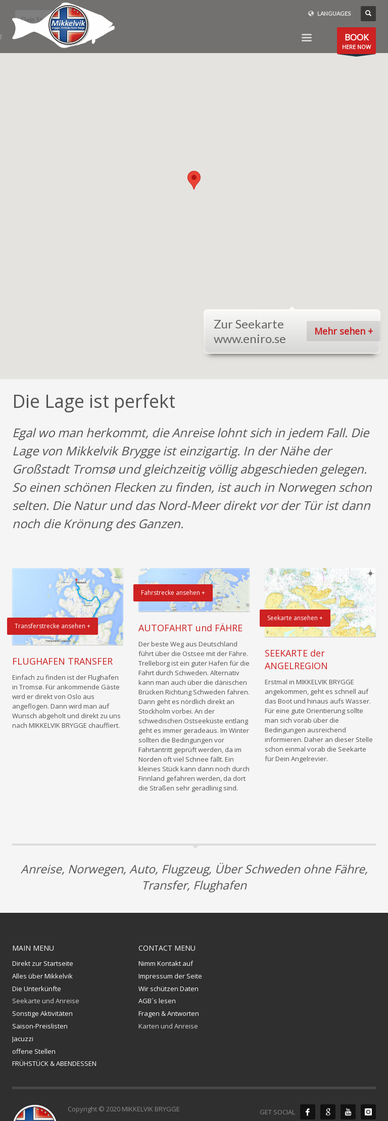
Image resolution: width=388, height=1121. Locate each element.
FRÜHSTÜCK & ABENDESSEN (54, 1063)
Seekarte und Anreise (45, 1000)
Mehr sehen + (343, 331)
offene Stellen (34, 1051)
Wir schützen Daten (168, 988)
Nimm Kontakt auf (165, 963)
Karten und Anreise (168, 1026)
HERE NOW (356, 42)
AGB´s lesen (157, 1000)
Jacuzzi (22, 1038)
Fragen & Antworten (168, 1013)
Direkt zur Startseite (42, 963)
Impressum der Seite (170, 975)
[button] (194, 180)
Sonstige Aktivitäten (42, 1013)
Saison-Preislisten (40, 1026)
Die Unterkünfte (36, 988)
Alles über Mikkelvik (42, 975)
